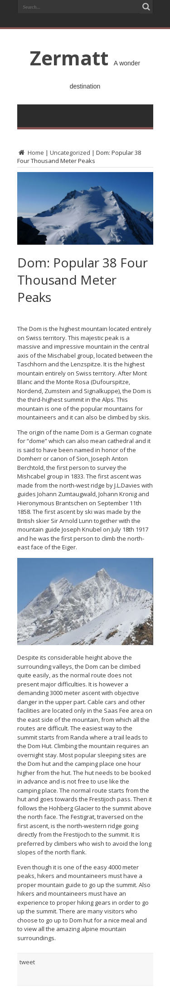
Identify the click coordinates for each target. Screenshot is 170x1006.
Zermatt (69, 57)
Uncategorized (70, 152)
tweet (27, 962)
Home (30, 152)
